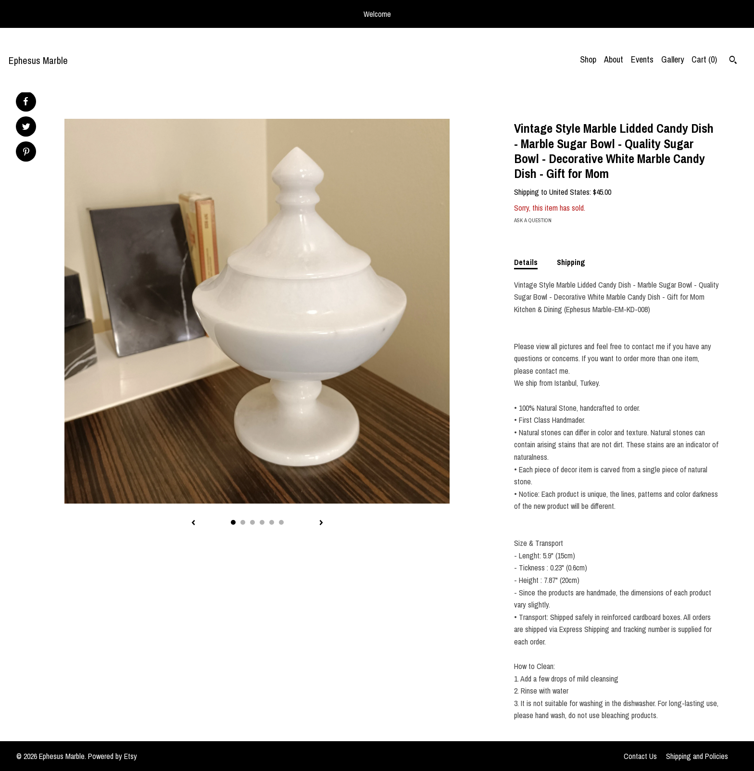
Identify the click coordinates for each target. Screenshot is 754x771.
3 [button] (252, 522)
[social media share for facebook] (25, 101)
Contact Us (640, 756)
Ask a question (533, 220)
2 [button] (242, 522)
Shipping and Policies (697, 756)
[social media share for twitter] (26, 128)
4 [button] (262, 522)
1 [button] (233, 522)
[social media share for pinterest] (26, 153)
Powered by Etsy (112, 756)
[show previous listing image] (193, 523)
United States (569, 192)
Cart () (704, 59)
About (613, 59)
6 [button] (281, 522)
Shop (588, 59)
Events (642, 59)
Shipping (571, 262)
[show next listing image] (321, 523)
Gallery (672, 59)
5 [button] (271, 522)
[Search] (733, 61)
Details (526, 262)
